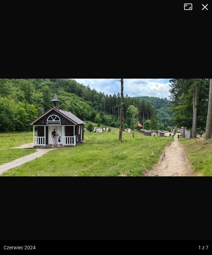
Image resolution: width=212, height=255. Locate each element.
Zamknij (205, 7)
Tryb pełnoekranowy (191, 7)
